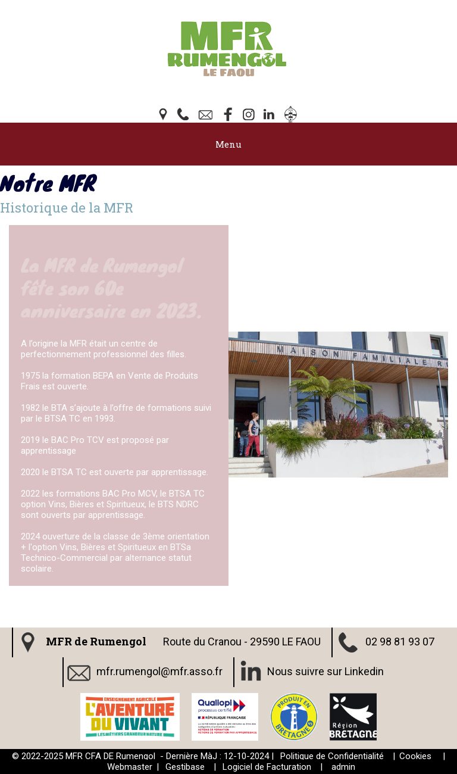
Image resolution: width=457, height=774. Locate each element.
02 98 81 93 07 (399, 641)
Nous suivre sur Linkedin (325, 670)
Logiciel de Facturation (267, 766)
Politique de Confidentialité (332, 756)
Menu (228, 144)
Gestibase (185, 766)
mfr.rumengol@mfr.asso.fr (159, 670)
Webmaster (129, 766)
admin (343, 766)
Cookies (415, 756)
